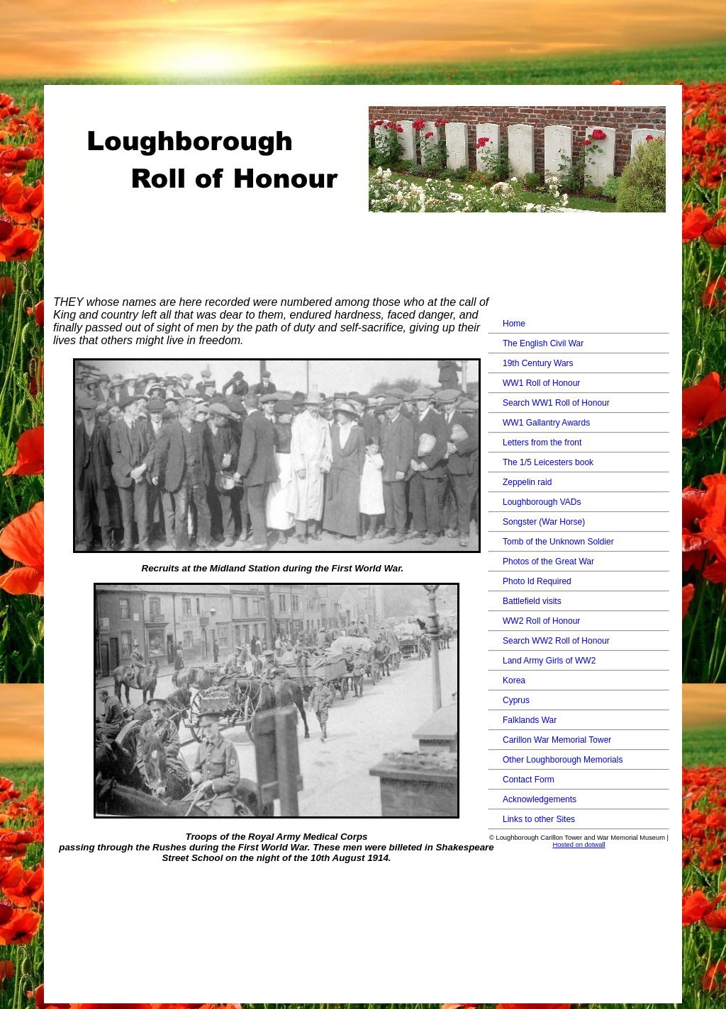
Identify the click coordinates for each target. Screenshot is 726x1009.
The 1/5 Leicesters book (548, 462)
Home (514, 324)
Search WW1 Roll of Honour (556, 403)
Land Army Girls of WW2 (549, 661)
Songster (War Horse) (544, 522)
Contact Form (528, 780)
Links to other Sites (539, 819)
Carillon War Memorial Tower (557, 740)
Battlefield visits (532, 601)
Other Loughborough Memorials (562, 760)
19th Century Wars (538, 363)
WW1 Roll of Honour (541, 383)
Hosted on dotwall (578, 844)
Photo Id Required (537, 581)
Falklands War (530, 720)
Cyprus (516, 700)
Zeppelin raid (527, 482)
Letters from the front (542, 443)
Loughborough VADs (542, 502)
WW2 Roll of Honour (541, 621)
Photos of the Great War (548, 561)
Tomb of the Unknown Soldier (558, 542)
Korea (514, 680)
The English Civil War (543, 343)
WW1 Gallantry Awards (546, 423)
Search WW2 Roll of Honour (556, 641)
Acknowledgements (539, 799)
